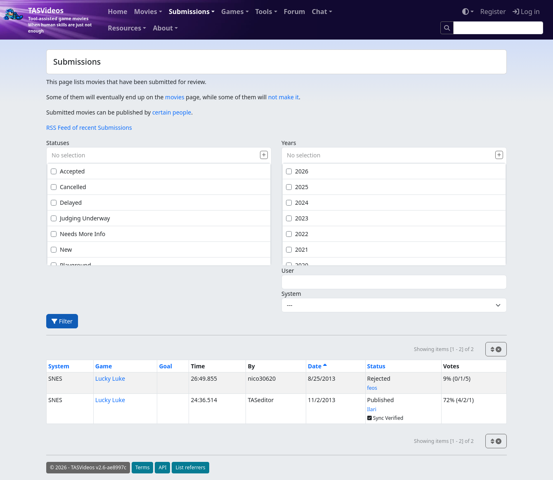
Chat (319, 11)
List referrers (190, 467)
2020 (297, 265)
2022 (297, 234)
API (162, 467)
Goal (165, 366)
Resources (124, 28)
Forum (294, 11)
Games (232, 11)
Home (117, 11)
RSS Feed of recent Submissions (89, 127)
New (61, 249)
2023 (297, 218)
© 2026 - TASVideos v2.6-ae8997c (88, 467)
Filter (62, 321)
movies (174, 97)
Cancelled (68, 187)
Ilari (371, 409)
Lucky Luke (110, 378)
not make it (283, 97)
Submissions (189, 11)
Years (288, 143)
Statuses (57, 143)
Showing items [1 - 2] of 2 (444, 349)
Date (317, 366)
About (163, 28)
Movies (145, 11)
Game (103, 366)
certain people (171, 112)
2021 (297, 249)
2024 (297, 202)
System (291, 293)
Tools (263, 11)
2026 (297, 171)
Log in (526, 11)
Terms (142, 467)
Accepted (68, 171)
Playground (71, 265)
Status (376, 366)
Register (493, 11)
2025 (297, 187)
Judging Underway (80, 218)
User (287, 270)
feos (372, 387)
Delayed (66, 202)
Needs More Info (78, 234)
